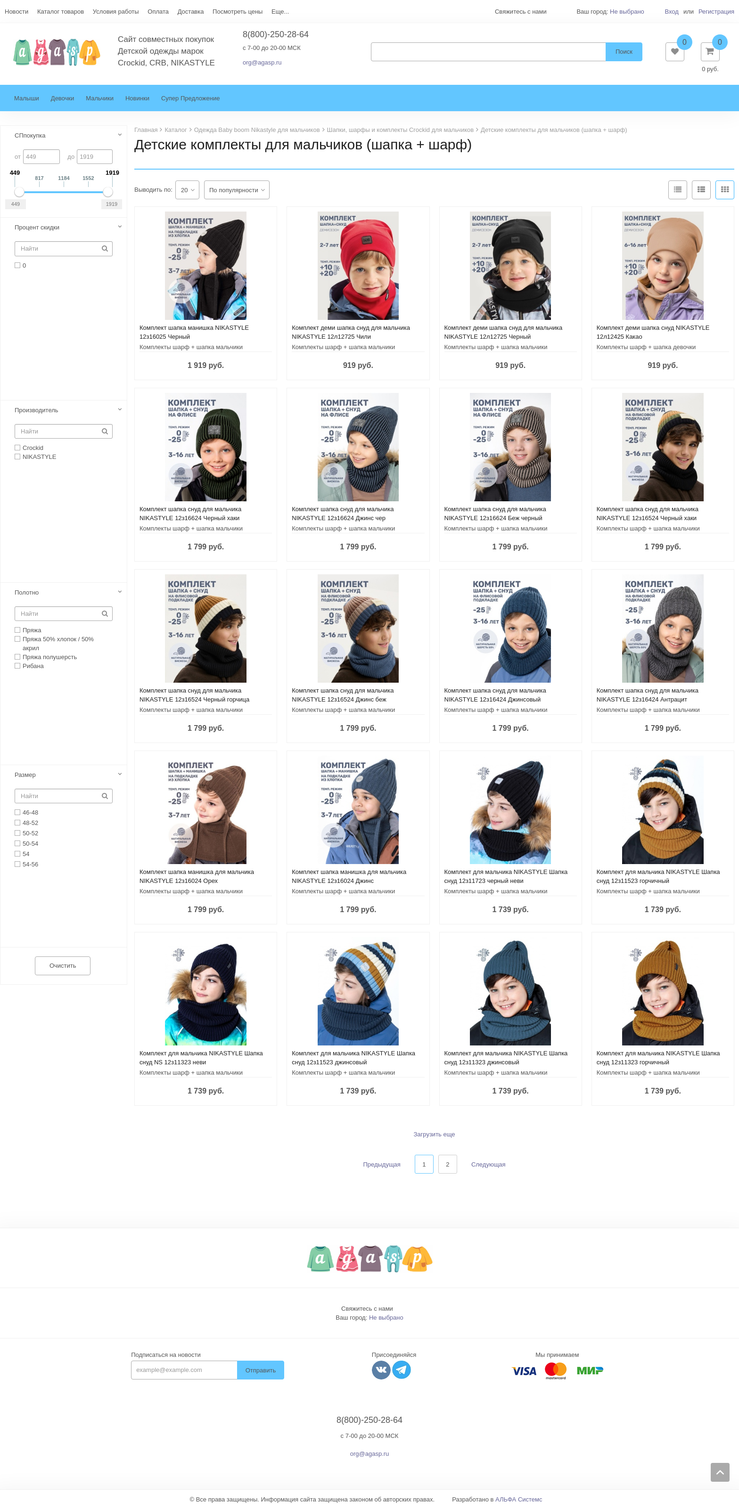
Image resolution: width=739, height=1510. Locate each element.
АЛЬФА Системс (518, 1500)
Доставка (191, 11)
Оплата (158, 11)
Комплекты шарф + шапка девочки (646, 348)
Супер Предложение (190, 99)
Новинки (137, 99)
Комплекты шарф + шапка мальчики (191, 348)
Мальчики (100, 99)
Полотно (27, 593)
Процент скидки (37, 228)
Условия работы (116, 11)
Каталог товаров (60, 11)
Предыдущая (382, 1165)
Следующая (488, 1165)
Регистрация (716, 11)
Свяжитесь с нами (367, 1310)
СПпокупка (30, 136)
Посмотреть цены (238, 11)
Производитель (36, 411)
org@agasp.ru (262, 63)
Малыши (26, 99)
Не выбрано (627, 11)
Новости (16, 11)
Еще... (280, 11)
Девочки (62, 99)
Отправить (261, 1371)
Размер (25, 775)
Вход (671, 11)
